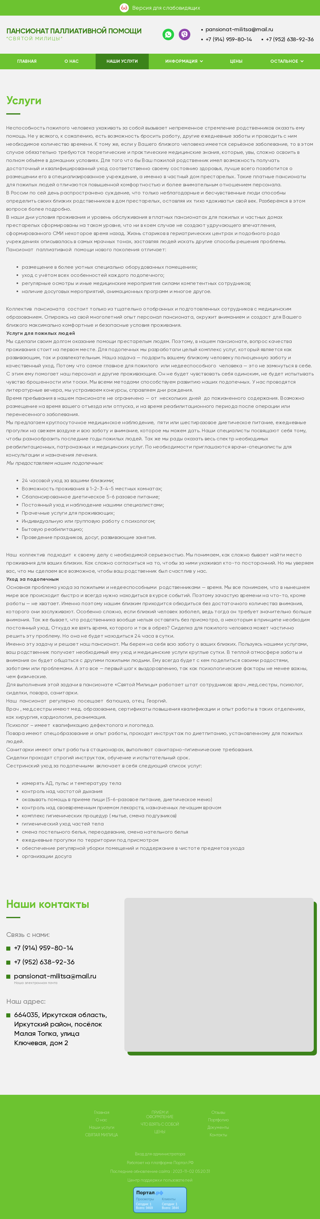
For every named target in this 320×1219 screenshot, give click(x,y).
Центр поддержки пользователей (160, 1180)
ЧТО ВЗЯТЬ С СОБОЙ (160, 1124)
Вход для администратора (160, 1154)
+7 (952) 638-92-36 (290, 39)
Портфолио (218, 1120)
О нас (71, 61)
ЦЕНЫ (236, 61)
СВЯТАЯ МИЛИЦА (101, 1135)
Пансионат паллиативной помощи (74, 31)
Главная (27, 61)
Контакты (218, 1135)
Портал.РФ (183, 1162)
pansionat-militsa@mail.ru (239, 29)
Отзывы (218, 1112)
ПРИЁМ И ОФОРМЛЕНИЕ (159, 1114)
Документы (218, 1127)
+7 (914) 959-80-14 (229, 39)
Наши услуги (122, 61)
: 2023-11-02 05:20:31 (190, 1171)
